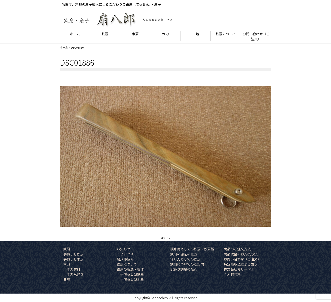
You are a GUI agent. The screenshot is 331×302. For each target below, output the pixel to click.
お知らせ (123, 248)
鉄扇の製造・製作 (130, 269)
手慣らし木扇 (73, 258)
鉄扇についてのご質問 (187, 264)
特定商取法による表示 (241, 264)
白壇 (195, 33)
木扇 (135, 33)
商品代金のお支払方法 (241, 253)
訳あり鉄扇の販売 (183, 269)
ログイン (165, 238)
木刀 (165, 33)
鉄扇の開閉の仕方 (183, 253)
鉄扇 (105, 33)
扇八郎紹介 (125, 258)
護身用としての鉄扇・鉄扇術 (192, 248)
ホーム (75, 33)
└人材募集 (232, 274)
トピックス (125, 253)
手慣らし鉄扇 (73, 253)
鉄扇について (226, 33)
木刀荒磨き (75, 274)
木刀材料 (73, 269)
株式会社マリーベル (239, 269)
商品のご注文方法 (237, 248)
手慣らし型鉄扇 (132, 274)
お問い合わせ (256, 36)
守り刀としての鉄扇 (185, 258)
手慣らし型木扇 (132, 279)
